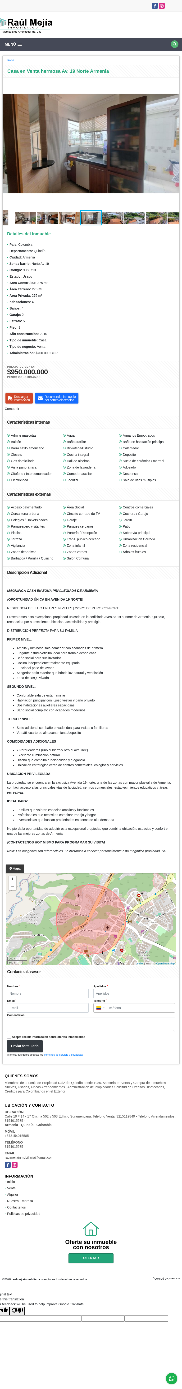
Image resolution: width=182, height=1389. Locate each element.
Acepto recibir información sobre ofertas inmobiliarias (48, 1037)
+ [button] (12, 879)
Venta (11, 1188)
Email (11, 1001)
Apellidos (100, 986)
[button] (175, 82)
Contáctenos (16, 1207)
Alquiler (12, 1194)
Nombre (13, 986)
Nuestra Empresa (20, 1201)
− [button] (12, 886)
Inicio (10, 60)
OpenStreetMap (165, 963)
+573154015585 (17, 1136)
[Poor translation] (17, 1311)
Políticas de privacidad (23, 1214)
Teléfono (100, 1001)
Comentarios (15, 1015)
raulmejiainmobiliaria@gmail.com (29, 1157)
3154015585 (14, 1146)
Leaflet (139, 963)
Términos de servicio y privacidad (63, 1054)
